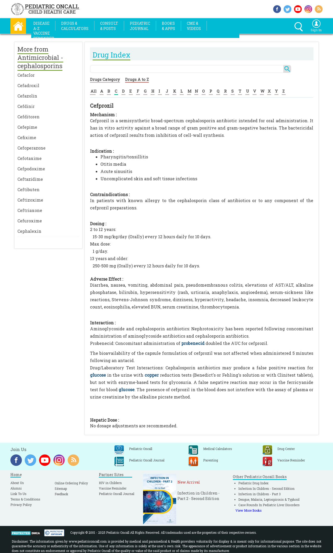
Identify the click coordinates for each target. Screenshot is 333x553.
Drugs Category (105, 79)
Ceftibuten (28, 189)
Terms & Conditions (25, 499)
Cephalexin (29, 231)
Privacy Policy (21, 505)
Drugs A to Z (137, 79)
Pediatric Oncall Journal (116, 494)
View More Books (248, 510)
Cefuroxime (29, 220)
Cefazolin (27, 96)
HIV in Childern (110, 483)
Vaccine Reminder (112, 488)
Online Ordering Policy (71, 483)
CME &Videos (194, 26)
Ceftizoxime (30, 200)
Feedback (61, 494)
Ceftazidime (30, 179)
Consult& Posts (109, 26)
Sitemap (61, 488)
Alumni (16, 488)
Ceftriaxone (29, 210)
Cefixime (26, 137)
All (94, 91)
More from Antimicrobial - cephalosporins (40, 57)
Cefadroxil (28, 85)
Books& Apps (168, 26)
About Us (17, 483)
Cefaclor (26, 75)
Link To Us (18, 494)
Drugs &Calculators (74, 26)
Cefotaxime (29, 158)
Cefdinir (26, 106)
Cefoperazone (31, 148)
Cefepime (27, 127)
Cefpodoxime (31, 168)
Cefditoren (28, 116)
